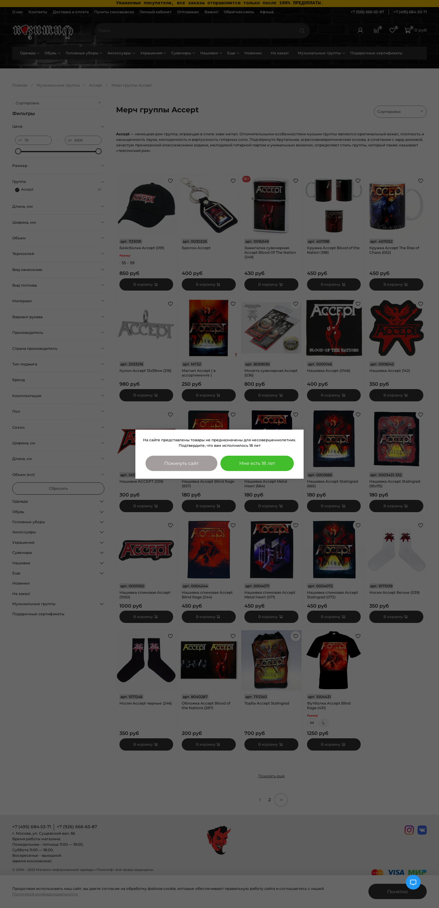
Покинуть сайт (181, 463)
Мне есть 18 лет (257, 463)
